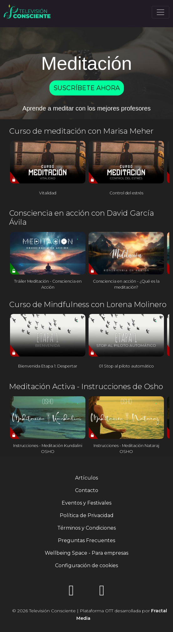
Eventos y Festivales (86, 503)
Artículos (86, 478)
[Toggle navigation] (160, 12)
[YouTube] (102, 592)
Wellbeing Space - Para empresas (86, 553)
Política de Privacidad (87, 515)
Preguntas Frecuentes (86, 540)
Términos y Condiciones (86, 528)
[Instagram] (71, 592)
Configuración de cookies (86, 565)
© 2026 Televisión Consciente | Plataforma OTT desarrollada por (89, 614)
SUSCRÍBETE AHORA (86, 88)
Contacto (86, 490)
